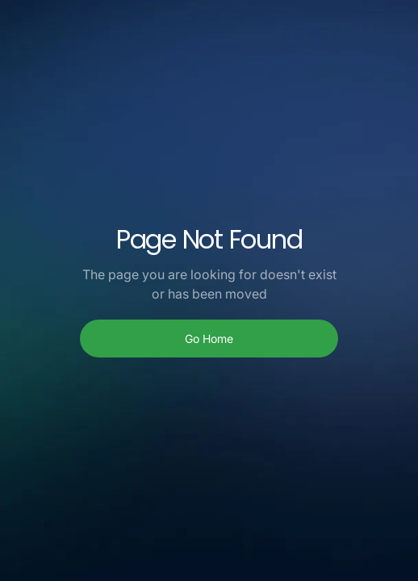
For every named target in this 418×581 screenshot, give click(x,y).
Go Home (209, 338)
